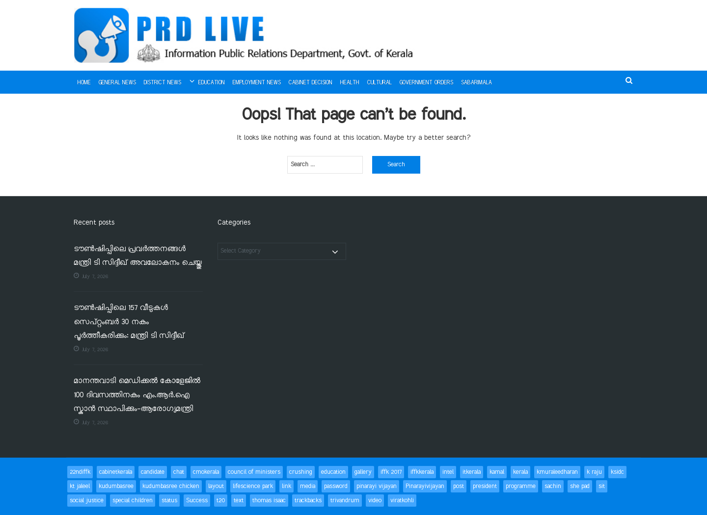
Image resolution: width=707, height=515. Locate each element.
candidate (152, 472)
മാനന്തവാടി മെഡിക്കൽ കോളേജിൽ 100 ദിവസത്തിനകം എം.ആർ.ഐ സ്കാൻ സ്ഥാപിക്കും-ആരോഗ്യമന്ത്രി (137, 395)
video (374, 500)
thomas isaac (269, 500)
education (333, 472)
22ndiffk (80, 472)
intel (448, 472)
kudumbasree (116, 486)
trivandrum (344, 500)
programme (521, 486)
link (286, 486)
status (169, 500)
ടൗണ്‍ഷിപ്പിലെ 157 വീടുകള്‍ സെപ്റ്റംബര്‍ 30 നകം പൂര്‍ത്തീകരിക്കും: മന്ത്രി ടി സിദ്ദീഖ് (129, 322)
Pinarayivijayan (425, 486)
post (458, 486)
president (485, 486)
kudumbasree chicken (170, 486)
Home (84, 82)
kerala (520, 472)
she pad (580, 486)
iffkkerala (422, 472)
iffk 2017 (391, 472)
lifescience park (253, 486)
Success (197, 500)
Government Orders (426, 82)
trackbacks (308, 500)
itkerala (471, 472)
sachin (552, 486)
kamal (496, 472)
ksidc (617, 472)
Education (211, 82)
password (336, 486)
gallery (363, 472)
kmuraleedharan (557, 472)
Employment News (257, 82)
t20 (221, 500)
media (307, 486)
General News (117, 82)
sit (601, 486)
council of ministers (254, 472)
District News (162, 82)
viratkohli (402, 500)
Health (349, 82)
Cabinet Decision (310, 82)
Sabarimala (476, 82)
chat (178, 472)
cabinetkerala (115, 472)
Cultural (379, 82)
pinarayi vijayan (376, 486)
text (239, 500)
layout (216, 486)
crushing (300, 472)
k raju (594, 472)
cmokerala (206, 472)
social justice (87, 500)
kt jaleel (80, 486)
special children (132, 500)
